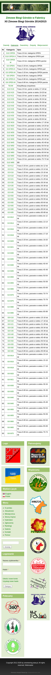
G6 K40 (11, 334)
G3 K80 (11, 209)
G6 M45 (10, 403)
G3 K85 (11, 212)
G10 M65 (10, 156)
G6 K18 (11, 321)
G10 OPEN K (10, 56)
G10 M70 (10, 159)
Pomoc (7, 535)
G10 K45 (10, 109)
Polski (6, 496)
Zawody (6, 45)
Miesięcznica (10, 514)
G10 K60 (10, 119)
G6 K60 (11, 348)
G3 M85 (10, 313)
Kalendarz (9, 520)
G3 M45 (10, 271)
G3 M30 (10, 253)
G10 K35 (10, 102)
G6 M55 (10, 415)
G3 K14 (11, 169)
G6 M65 (10, 427)
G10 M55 (10, 149)
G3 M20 (10, 241)
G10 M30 (10, 132)
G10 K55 (10, 116)
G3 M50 (10, 277)
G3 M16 (10, 229)
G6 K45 (11, 337)
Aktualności (9, 511)
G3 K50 (11, 196)
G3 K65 (11, 206)
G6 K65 (11, 351)
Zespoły (33, 45)
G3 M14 (10, 223)
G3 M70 (10, 295)
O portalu (8, 508)
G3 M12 (10, 217)
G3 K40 (11, 189)
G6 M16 (10, 362)
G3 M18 (10, 235)
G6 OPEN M (11, 82)
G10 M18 (10, 122)
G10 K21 (10, 96)
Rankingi (8, 526)
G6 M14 (10, 356)
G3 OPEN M (11, 72)
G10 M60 (10, 152)
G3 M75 (10, 301)
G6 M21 (10, 380)
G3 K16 (11, 172)
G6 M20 (10, 374)
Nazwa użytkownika (11, 561)
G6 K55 (11, 344)
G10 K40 (10, 106)
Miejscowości (42, 45)
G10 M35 (10, 136)
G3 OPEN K (10, 69)
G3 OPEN (11, 66)
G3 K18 (11, 176)
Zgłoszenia (9, 523)
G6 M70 (10, 433)
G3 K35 (11, 186)
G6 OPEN (11, 76)
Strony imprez (10, 517)
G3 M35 (10, 259)
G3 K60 (11, 202)
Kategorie (14, 45)
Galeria (7, 529)
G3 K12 (11, 166)
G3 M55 (10, 283)
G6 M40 (10, 397)
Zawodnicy (24, 45)
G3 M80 (10, 307)
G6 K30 (11, 328)
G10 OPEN (10, 53)
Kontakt (8, 532)
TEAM (10, 86)
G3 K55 (11, 199)
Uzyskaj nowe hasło (10, 581)
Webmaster (29, 665)
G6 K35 (11, 331)
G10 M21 (10, 129)
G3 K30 (11, 182)
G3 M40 (10, 265)
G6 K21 (11, 324)
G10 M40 (10, 139)
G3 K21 (11, 179)
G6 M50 (10, 409)
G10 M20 (10, 126)
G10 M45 (10, 142)
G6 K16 (11, 317)
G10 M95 (10, 162)
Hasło (5, 570)
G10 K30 (10, 99)
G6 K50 (11, 341)
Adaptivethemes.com (33, 672)
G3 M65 (10, 289)
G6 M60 (10, 421)
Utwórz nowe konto (10, 579)
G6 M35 (10, 391)
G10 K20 (10, 92)
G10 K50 (10, 112)
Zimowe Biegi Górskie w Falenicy (25, 17)
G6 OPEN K (10, 79)
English (7, 494)
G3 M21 (10, 247)
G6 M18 (10, 368)
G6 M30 (10, 385)
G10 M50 (10, 146)
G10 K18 (10, 89)
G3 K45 (11, 192)
